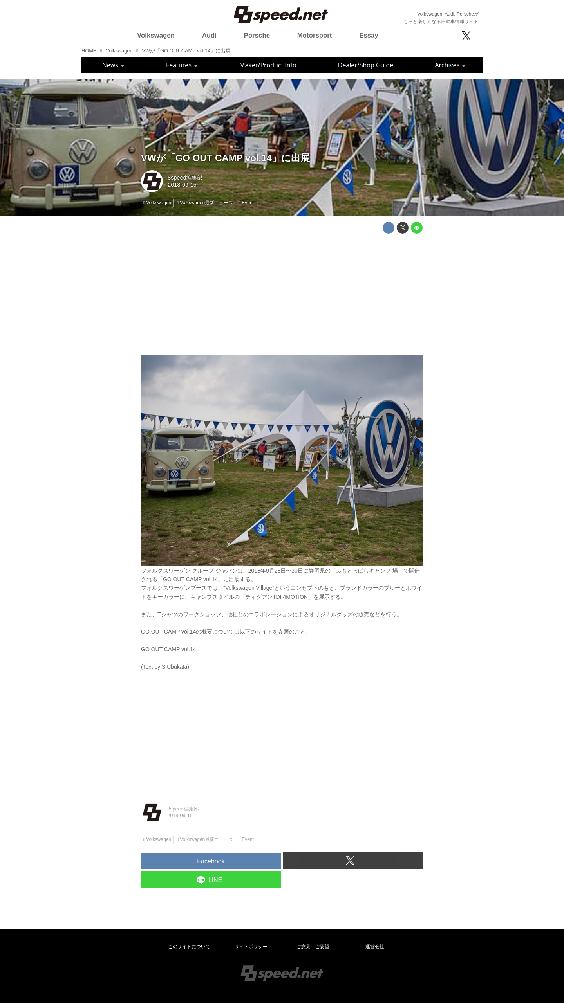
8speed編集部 (185, 178)
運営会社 (374, 946)
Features (182, 65)
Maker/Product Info (267, 65)
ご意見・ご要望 (312, 946)
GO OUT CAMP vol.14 (168, 649)
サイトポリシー (251, 946)
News (113, 65)
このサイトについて (189, 946)
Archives (450, 65)
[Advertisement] (282, 294)
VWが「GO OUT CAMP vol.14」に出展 (225, 158)
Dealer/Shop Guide (365, 65)
